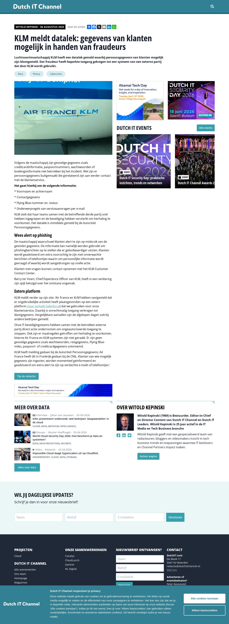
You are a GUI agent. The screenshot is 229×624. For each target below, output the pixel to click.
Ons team (20, 574)
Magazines (20, 582)
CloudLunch (72, 560)
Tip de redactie (26, 376)
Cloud (17, 556)
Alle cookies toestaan (204, 598)
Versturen (175, 517)
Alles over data (27, 467)
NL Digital (71, 569)
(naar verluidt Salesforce (43, 306)
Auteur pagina (148, 456)
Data (20, 73)
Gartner (69, 564)
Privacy (36, 73)
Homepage (20, 578)
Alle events (205, 127)
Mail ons (172, 569)
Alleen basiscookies (204, 610)
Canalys (69, 556)
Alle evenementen (25, 569)
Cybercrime (56, 73)
